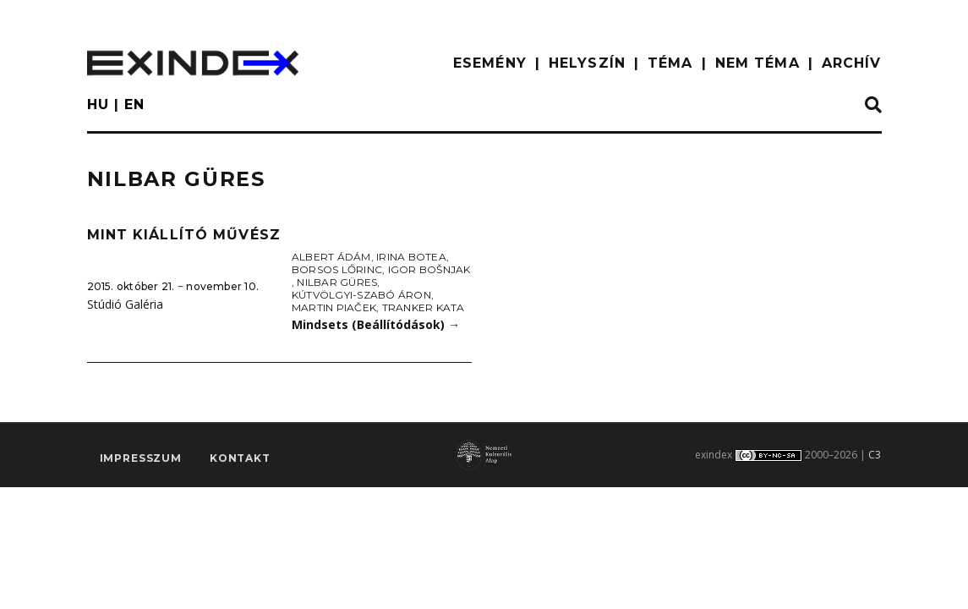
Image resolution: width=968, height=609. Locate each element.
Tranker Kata (423, 307)
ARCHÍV (852, 63)
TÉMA (670, 63)
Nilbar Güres (337, 282)
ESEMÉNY (490, 63)
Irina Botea (411, 256)
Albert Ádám (331, 256)
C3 (874, 454)
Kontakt (240, 458)
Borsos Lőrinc (337, 269)
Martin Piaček (334, 307)
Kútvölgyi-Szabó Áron (361, 294)
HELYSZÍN (587, 63)
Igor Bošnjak (429, 269)
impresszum (141, 458)
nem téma (757, 63)
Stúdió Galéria (125, 304)
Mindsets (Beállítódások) (376, 324)
